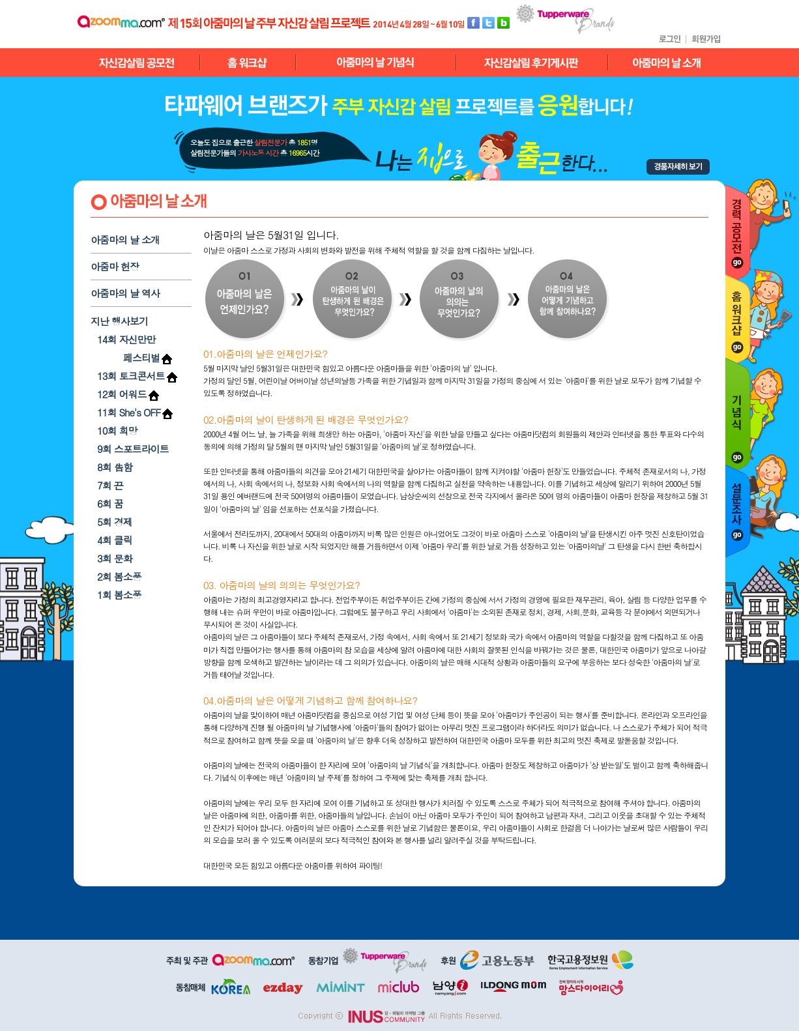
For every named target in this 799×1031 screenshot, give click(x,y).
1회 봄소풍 (119, 595)
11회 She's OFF (128, 412)
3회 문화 (114, 558)
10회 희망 (117, 430)
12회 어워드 (122, 394)
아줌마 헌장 (115, 266)
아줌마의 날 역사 (125, 293)
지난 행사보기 (119, 321)
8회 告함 (114, 467)
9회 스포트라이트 (133, 449)
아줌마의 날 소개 (125, 239)
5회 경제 (114, 522)
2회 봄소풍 (119, 576)
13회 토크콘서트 (131, 376)
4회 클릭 (114, 540)
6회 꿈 (110, 503)
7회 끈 (110, 485)
